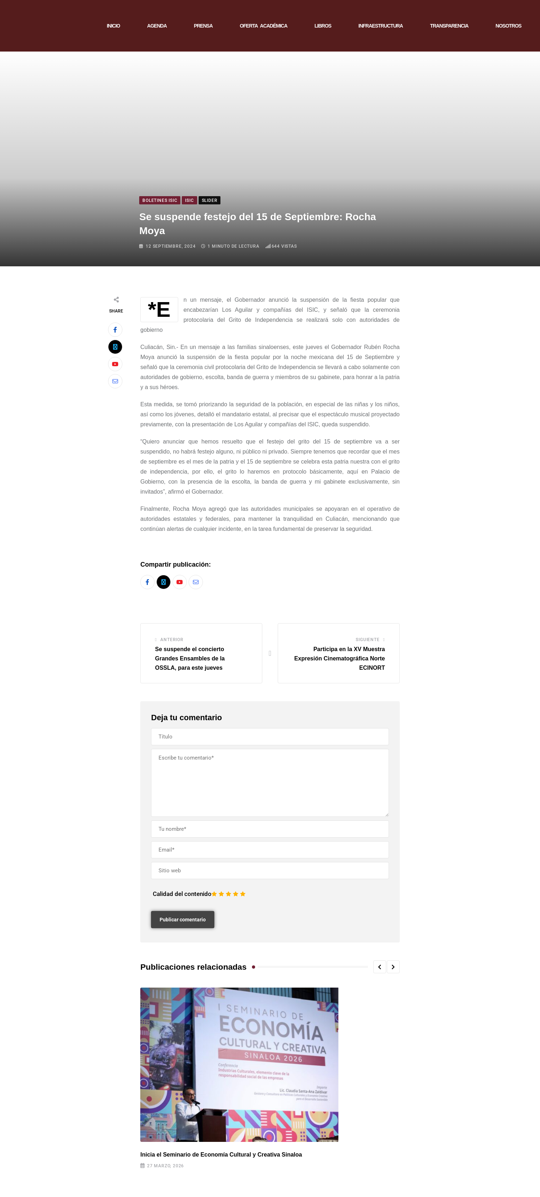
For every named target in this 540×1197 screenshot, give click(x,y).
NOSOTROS (508, 26)
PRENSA (203, 26)
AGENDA (157, 26)
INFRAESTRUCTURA (381, 26)
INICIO (113, 26)
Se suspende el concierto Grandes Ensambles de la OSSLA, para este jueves (190, 658)
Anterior (171, 639)
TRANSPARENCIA (449, 26)
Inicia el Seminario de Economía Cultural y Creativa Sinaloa (221, 1155)
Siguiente (367, 639)
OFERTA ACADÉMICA (263, 26)
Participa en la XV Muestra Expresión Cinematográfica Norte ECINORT (339, 658)
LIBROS (323, 26)
